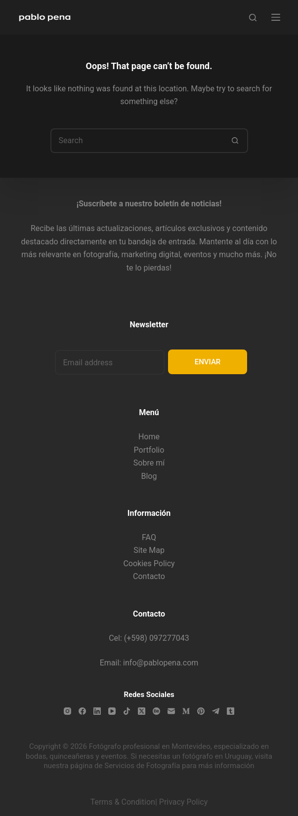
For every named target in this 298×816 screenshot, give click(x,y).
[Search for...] (136, 140)
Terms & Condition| (123, 802)
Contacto (149, 576)
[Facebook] (82, 711)
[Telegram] (215, 711)
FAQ (149, 537)
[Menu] (275, 17)
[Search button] (235, 140)
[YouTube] (112, 711)
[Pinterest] (201, 711)
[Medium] (186, 711)
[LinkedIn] (97, 711)
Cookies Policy (148, 563)
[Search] (252, 17)
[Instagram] (67, 711)
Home (149, 436)
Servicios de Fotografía (142, 765)
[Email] (171, 711)
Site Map (149, 550)
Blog (149, 476)
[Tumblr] (230, 711)
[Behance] (156, 711)
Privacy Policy (183, 802)
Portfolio (149, 450)
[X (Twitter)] (141, 711)
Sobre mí (149, 462)
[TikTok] (126, 711)
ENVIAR (208, 361)
